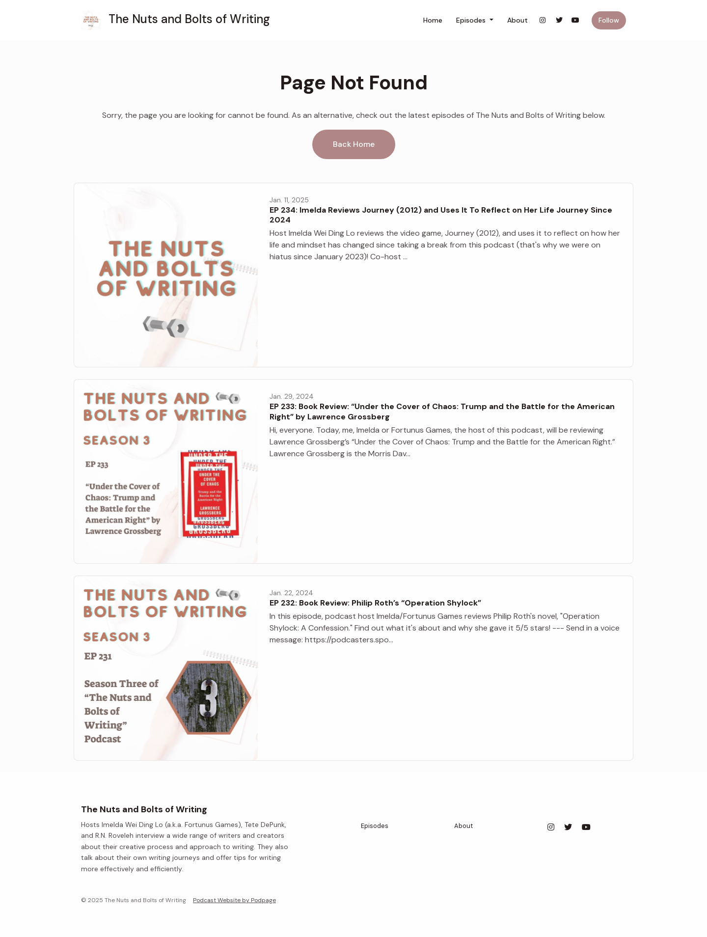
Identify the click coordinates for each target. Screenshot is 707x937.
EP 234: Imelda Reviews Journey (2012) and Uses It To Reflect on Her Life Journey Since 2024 (441, 215)
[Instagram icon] (550, 827)
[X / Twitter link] (559, 20)
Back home (354, 144)
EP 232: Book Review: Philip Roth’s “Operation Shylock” (375, 603)
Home (432, 20)
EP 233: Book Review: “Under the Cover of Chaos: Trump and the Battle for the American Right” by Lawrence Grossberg (442, 411)
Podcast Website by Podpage (234, 900)
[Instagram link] (543, 20)
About (517, 20)
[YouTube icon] (586, 827)
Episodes (472, 20)
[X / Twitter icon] (568, 827)
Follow (608, 20)
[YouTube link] (576, 20)
